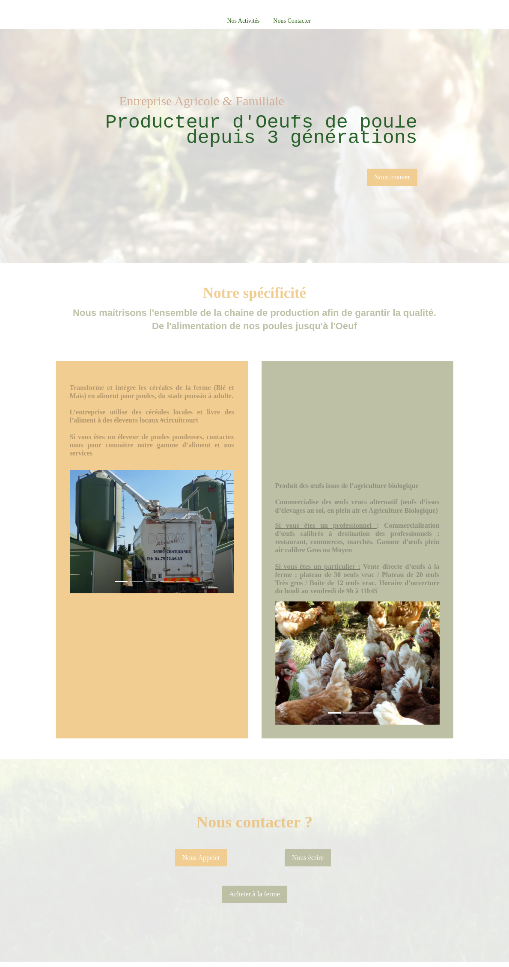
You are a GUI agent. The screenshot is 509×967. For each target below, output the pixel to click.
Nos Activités (243, 21)
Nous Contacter (291, 21)
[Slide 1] (121, 581)
